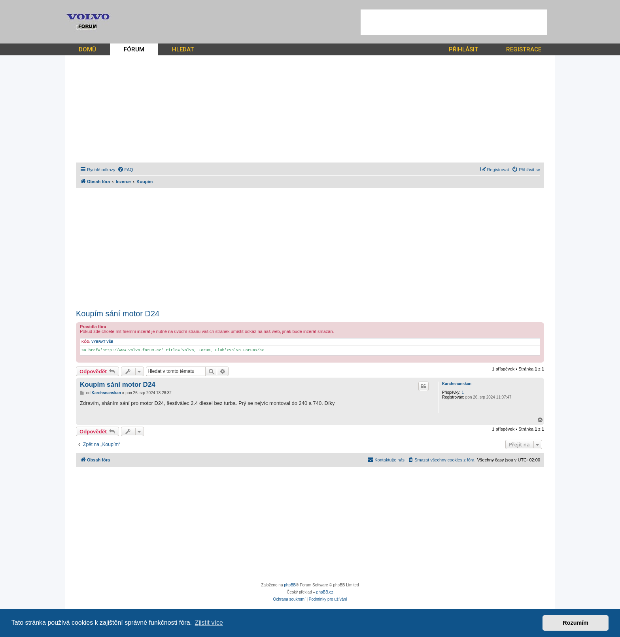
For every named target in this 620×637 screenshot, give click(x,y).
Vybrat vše (102, 342)
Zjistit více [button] (209, 622)
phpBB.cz (324, 592)
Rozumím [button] (575, 623)
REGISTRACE (523, 49)
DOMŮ (87, 49)
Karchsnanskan (456, 384)
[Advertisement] (453, 22)
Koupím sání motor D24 (117, 313)
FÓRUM (134, 49)
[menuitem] (125, 169)
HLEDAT (183, 49)
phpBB (290, 585)
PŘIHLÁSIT (463, 49)
